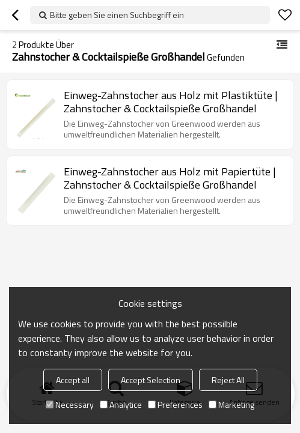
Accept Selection (150, 380)
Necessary (70, 404)
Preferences (175, 404)
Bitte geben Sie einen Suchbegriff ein (117, 14)
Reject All (228, 380)
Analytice (121, 404)
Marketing (231, 404)
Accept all (73, 380)
